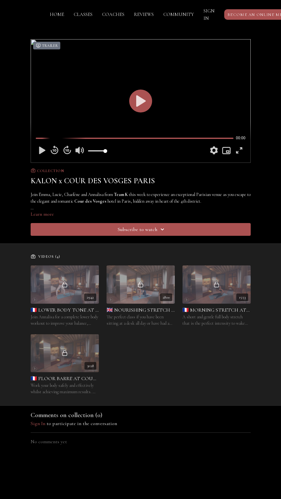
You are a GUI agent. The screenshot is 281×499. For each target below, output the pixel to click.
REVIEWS (144, 14)
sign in (38, 423)
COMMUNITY (178, 14)
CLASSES (83, 14)
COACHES (113, 14)
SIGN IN (209, 14)
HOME (57, 14)
